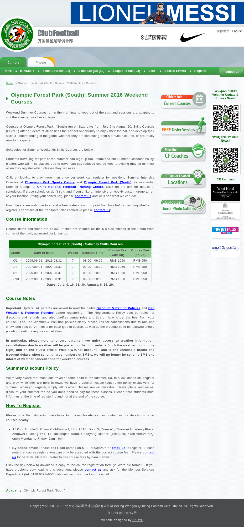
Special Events (175, 71)
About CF (232, 72)
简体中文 (223, 31)
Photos (41, 62)
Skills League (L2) (91, 71)
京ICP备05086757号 (122, 513)
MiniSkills (27, 71)
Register (200, 71)
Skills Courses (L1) (56, 71)
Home (10, 83)
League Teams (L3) (126, 71)
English (237, 31)
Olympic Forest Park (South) (45, 490)
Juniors (14, 62)
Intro (8, 71)
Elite (151, 71)
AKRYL (137, 520)
